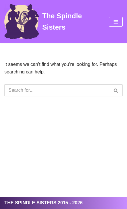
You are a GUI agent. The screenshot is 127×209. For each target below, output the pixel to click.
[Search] (57, 90)
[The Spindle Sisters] (52, 21)
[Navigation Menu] (116, 22)
